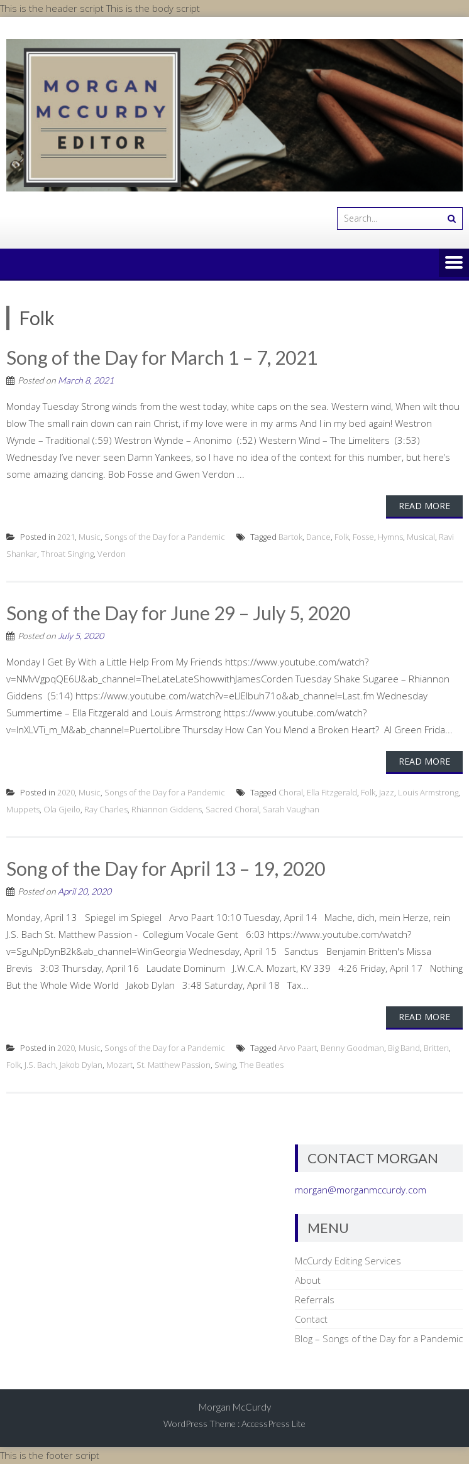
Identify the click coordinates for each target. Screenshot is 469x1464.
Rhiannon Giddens (166, 809)
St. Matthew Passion (173, 1064)
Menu (454, 264)
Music (90, 536)
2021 (66, 536)
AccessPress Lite (273, 1423)
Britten (436, 1047)
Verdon (111, 553)
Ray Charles (106, 809)
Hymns (390, 536)
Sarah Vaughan (291, 809)
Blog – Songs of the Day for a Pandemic (379, 1338)
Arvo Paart (298, 1047)
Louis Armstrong (428, 792)
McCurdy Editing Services (348, 1260)
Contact (311, 1319)
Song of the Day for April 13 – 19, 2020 (165, 868)
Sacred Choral (232, 809)
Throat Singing (67, 553)
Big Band (404, 1047)
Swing (225, 1064)
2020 (66, 792)
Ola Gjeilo (61, 809)
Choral (291, 792)
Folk (341, 536)
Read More (424, 506)
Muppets (23, 809)
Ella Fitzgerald (332, 792)
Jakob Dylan (81, 1064)
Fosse (363, 536)
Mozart (119, 1064)
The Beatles (262, 1064)
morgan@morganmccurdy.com (360, 1189)
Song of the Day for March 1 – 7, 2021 (161, 357)
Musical (421, 536)
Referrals (314, 1299)
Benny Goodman (352, 1047)
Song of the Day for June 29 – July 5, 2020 (178, 612)
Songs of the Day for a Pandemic (164, 536)
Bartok (290, 536)
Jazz (386, 792)
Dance (318, 536)
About (308, 1280)
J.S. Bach (40, 1064)
